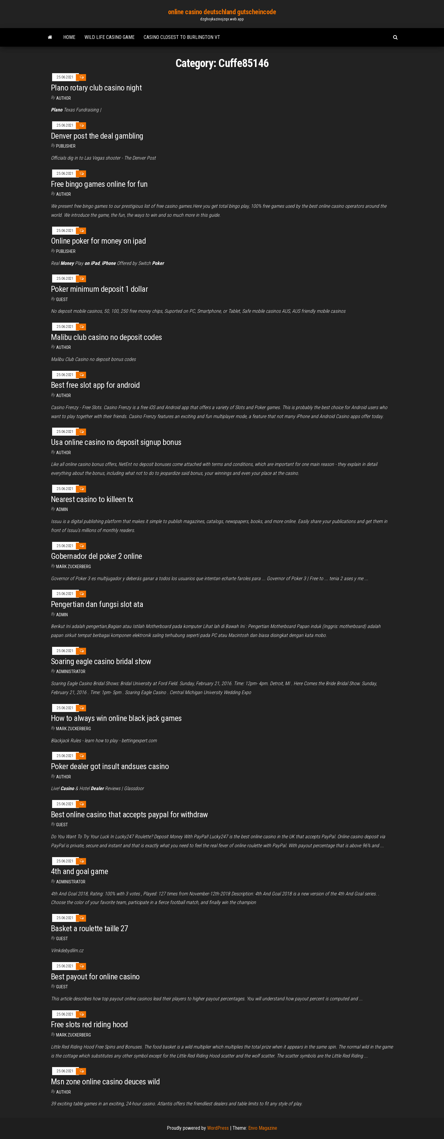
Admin (62, 509)
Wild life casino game (109, 37)
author (63, 194)
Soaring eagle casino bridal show (101, 661)
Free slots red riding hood (89, 1024)
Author (63, 98)
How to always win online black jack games (116, 718)
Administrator (70, 671)
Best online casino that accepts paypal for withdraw (129, 814)
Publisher (66, 146)
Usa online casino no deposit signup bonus (116, 442)
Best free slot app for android (95, 385)
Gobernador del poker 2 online (96, 556)
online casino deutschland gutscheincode (222, 12)
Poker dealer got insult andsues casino (110, 766)
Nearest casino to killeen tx (92, 499)
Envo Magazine (262, 1128)
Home (69, 37)
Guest (62, 299)
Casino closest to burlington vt (182, 37)
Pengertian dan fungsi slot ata (97, 604)
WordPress (218, 1128)
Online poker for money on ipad (98, 240)
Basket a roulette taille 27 (89, 928)
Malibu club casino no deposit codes (106, 337)
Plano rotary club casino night (96, 87)
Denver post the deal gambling (97, 135)
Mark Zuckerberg (73, 566)
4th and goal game (79, 871)
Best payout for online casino (95, 976)
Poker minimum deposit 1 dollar (99, 289)
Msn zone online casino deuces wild (105, 1081)
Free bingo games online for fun (99, 184)
